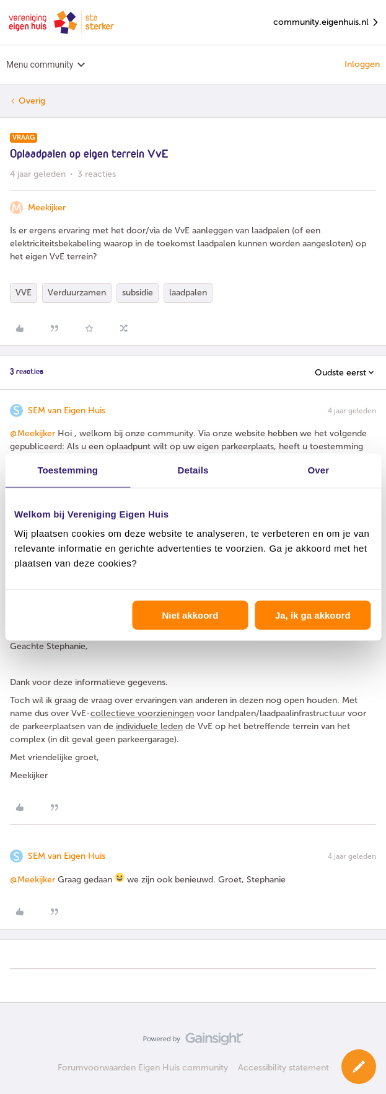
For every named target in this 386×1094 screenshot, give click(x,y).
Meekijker (47, 207)
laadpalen (188, 292)
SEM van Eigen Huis (66, 410)
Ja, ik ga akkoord (313, 615)
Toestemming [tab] (67, 469)
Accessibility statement (283, 1067)
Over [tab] (319, 469)
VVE (23, 292)
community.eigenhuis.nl (326, 22)
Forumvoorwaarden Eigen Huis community (143, 1067)
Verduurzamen (77, 292)
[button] (358, 1066)
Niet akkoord (190, 615)
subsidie (137, 292)
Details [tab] (193, 469)
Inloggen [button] (362, 64)
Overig (32, 101)
